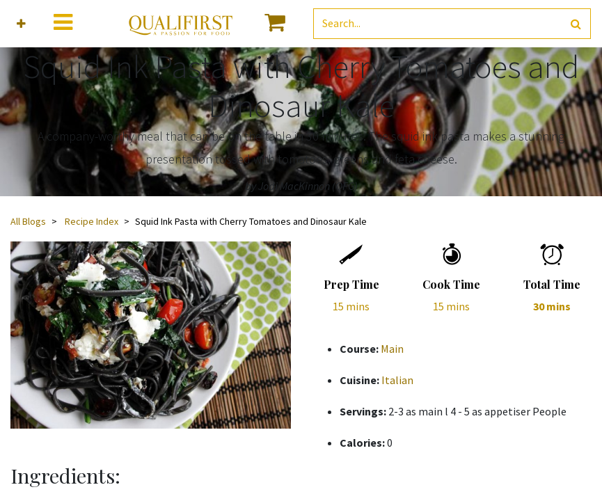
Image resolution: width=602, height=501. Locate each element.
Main (392, 349)
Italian (397, 380)
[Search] (576, 24)
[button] (21, 24)
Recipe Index (91, 221)
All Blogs (28, 221)
